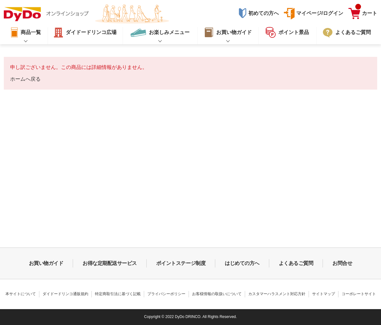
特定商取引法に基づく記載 (118, 294)
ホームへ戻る (25, 79)
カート (366, 12)
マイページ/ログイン (319, 13)
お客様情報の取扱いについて (217, 294)
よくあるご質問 (296, 263)
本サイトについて (20, 294)
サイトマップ (323, 294)
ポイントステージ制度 (180, 263)
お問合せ (342, 263)
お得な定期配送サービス (110, 263)
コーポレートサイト (359, 294)
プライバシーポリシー (166, 294)
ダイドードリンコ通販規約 (65, 294)
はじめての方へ (242, 263)
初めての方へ (263, 13)
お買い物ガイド (46, 263)
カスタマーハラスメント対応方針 (276, 294)
